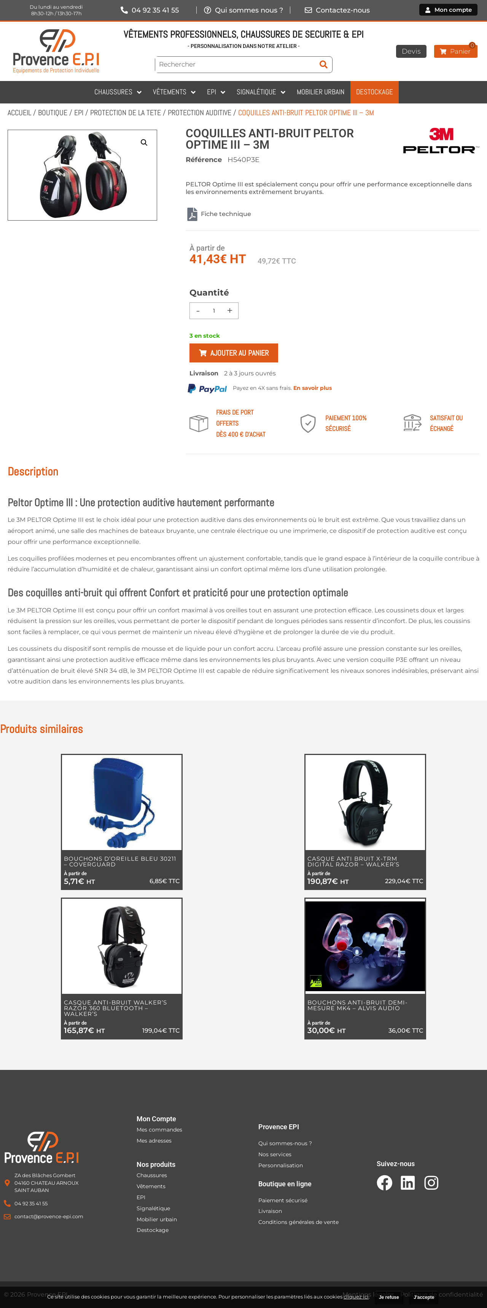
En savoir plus (312, 388)
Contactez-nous (343, 10)
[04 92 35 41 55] (124, 10)
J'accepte (424, 1297)
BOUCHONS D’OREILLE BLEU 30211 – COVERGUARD (120, 861)
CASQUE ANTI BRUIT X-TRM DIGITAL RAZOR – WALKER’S (353, 861)
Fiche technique (218, 214)
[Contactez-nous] (308, 10)
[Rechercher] (235, 65)
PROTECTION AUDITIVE (199, 113)
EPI (78, 113)
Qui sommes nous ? (249, 10)
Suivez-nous (396, 1164)
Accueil (19, 113)
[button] (144, 142)
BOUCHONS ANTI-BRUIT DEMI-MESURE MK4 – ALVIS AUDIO (357, 1005)
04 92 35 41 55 (155, 10)
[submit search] (323, 64)
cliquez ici (356, 1297)
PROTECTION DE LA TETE (125, 113)
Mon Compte (156, 1119)
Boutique (52, 113)
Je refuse (389, 1297)
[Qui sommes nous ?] (207, 10)
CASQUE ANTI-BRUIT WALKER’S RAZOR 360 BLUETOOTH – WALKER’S (115, 1008)
